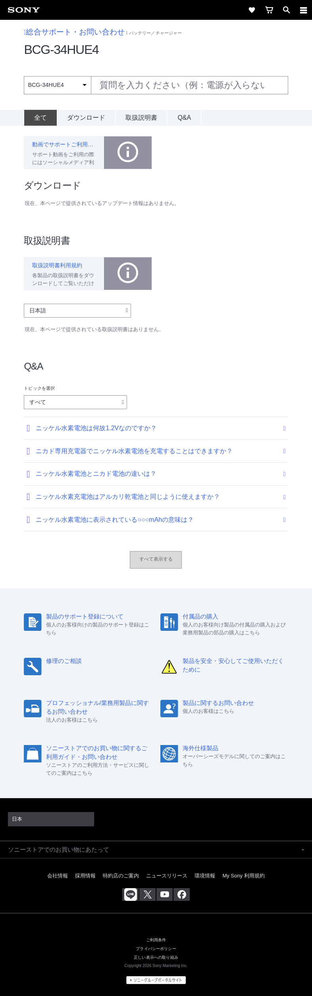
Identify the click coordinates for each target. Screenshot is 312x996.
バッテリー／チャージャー (155, 33)
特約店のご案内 (121, 876)
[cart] (269, 10)
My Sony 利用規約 (243, 876)
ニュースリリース (166, 876)
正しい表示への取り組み (156, 957)
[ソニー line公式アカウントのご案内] (130, 894)
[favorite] (251, 10)
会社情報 (57, 876)
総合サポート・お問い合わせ (74, 32)
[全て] (40, 118)
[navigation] (303, 10)
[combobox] (156, 85)
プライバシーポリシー (156, 948)
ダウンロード (86, 117)
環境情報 (205, 876)
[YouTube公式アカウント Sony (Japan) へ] (164, 894)
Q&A (184, 117)
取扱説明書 (141, 117)
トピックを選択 (39, 388)
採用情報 (85, 876)
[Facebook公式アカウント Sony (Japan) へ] (181, 894)
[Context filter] (57, 85)
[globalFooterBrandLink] (156, 980)
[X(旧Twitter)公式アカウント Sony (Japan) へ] (147, 894)
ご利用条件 (156, 939)
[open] (286, 10)
